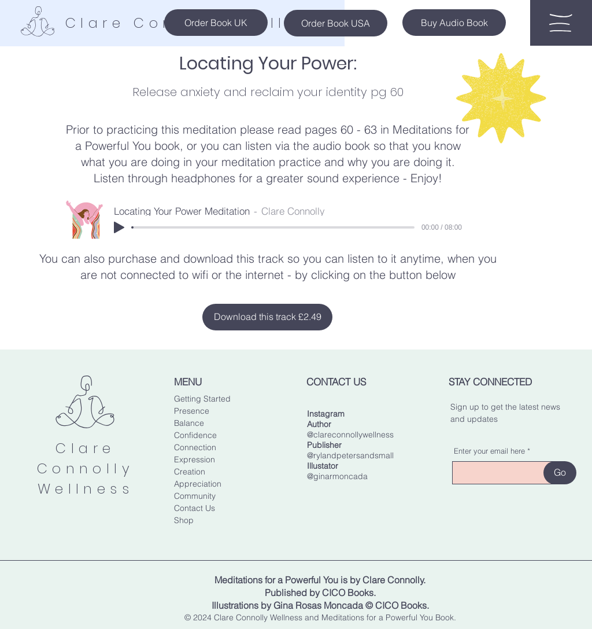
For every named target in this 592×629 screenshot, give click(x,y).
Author (319, 424)
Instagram (326, 414)
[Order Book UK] (216, 22)
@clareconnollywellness (350, 434)
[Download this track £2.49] (267, 317)
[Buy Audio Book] (454, 22)
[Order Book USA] (335, 23)
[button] (560, 23)
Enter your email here (489, 451)
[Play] (119, 227)
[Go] (559, 472)
